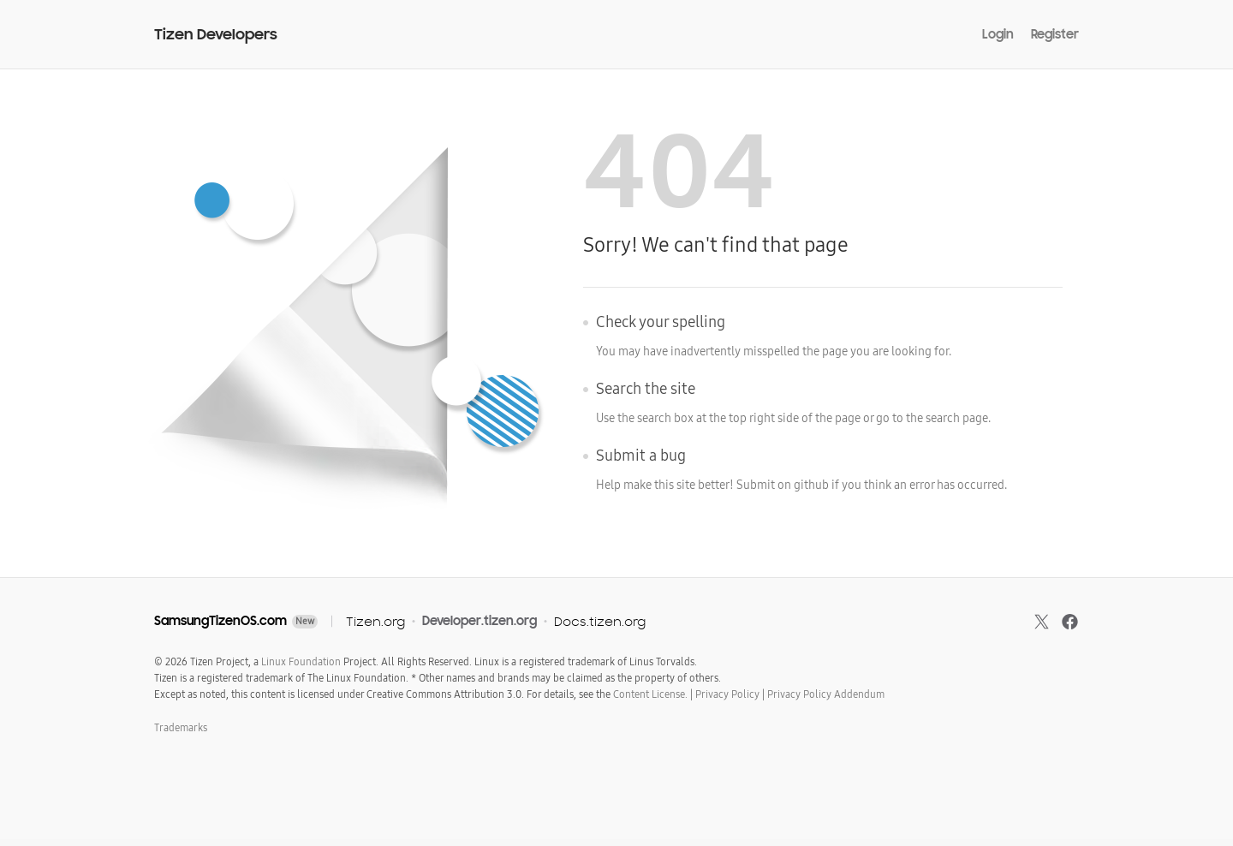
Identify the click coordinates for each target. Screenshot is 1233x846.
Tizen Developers (215, 35)
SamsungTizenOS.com (220, 621)
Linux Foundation (301, 662)
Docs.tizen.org (600, 621)
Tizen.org (375, 621)
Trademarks (180, 728)
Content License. (650, 694)
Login (998, 34)
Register (1055, 34)
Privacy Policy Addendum (826, 694)
